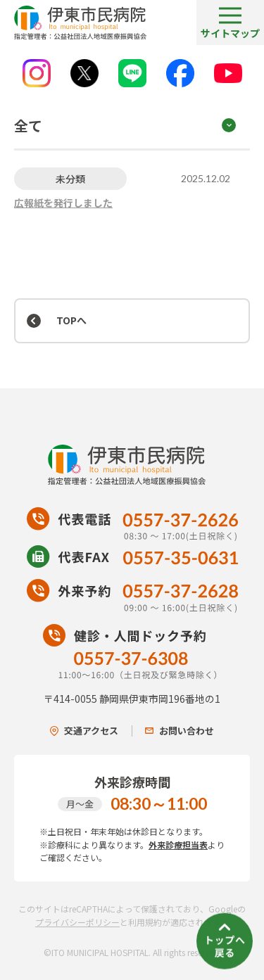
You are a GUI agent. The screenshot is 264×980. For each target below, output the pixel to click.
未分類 (70, 179)
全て (28, 125)
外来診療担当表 (178, 845)
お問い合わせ (179, 730)
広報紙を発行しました (63, 203)
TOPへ (71, 320)
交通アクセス (84, 730)
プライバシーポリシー (77, 922)
